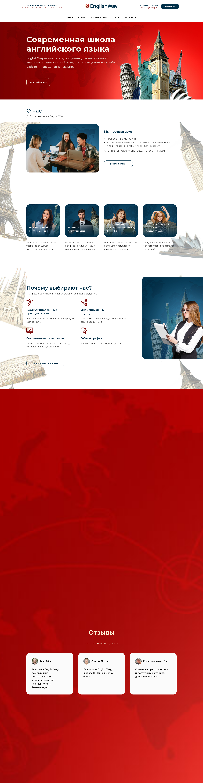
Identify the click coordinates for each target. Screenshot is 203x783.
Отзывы (116, 17)
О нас (70, 17)
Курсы (81, 17)
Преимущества (98, 17)
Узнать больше (38, 82)
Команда (130, 17)
